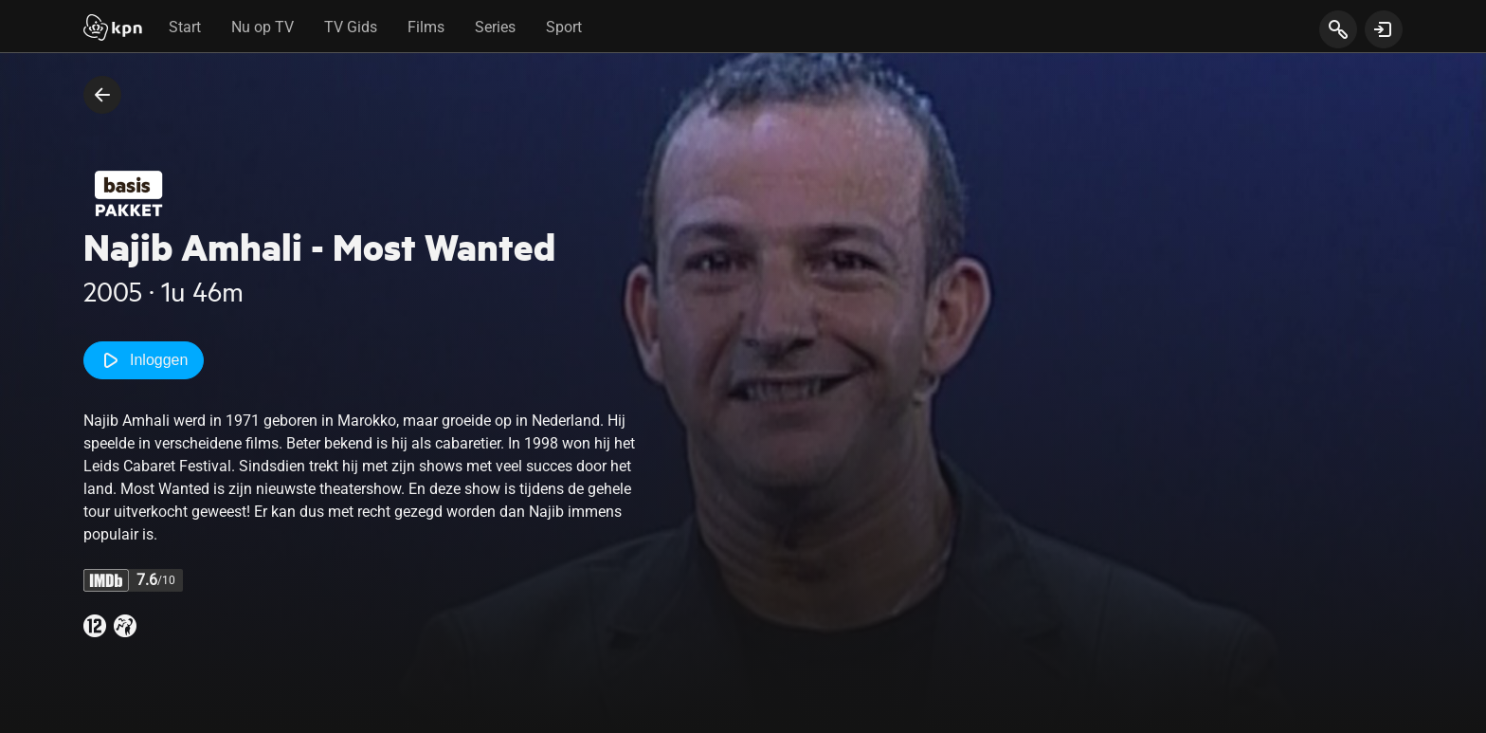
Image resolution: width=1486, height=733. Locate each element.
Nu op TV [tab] (262, 27)
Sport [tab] (564, 27)
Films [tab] (426, 27)
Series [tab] (495, 27)
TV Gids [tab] (350, 27)
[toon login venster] (1384, 29)
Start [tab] (185, 27)
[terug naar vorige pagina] (102, 95)
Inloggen (144, 360)
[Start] (113, 29)
